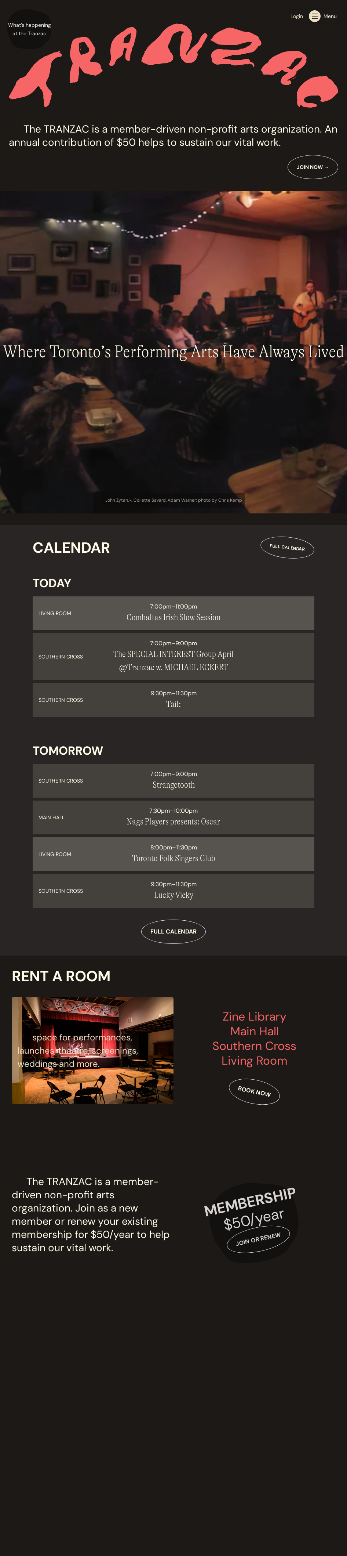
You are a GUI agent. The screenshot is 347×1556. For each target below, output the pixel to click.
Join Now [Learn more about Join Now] (313, 167)
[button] (29, 29)
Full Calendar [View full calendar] (287, 547)
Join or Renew (258, 1239)
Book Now (254, 1091)
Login (297, 16)
